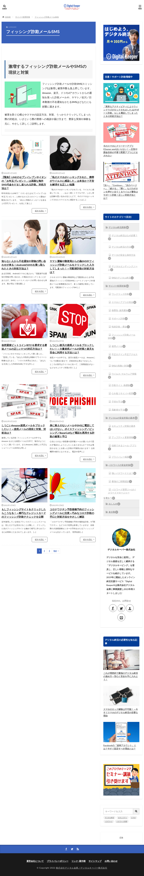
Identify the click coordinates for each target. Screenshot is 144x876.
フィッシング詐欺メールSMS (47, 17)
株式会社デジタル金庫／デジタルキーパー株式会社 (81, 867)
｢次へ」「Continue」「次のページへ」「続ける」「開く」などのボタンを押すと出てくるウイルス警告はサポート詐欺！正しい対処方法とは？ (120, 191)
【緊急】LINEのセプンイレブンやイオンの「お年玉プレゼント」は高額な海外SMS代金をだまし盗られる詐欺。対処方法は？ (24, 183)
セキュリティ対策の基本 (121, 428)
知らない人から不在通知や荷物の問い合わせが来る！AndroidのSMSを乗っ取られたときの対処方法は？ (24, 265)
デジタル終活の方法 (123, 247)
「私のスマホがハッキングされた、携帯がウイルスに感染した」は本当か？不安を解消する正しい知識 (72, 181)
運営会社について (35, 861)
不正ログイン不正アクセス (123, 356)
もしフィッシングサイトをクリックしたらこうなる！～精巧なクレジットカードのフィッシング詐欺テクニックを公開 (24, 513)
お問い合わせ (111, 861)
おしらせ (114, 504)
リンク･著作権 (78, 861)
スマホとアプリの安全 (124, 302)
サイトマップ (95, 861)
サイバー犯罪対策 (22, 17)
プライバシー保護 (122, 457)
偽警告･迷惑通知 (121, 310)
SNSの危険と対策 (122, 365)
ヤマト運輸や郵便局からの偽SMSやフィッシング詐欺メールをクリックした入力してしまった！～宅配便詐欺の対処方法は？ (72, 267)
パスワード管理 (121, 821)
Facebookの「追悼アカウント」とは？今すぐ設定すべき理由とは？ (119, 747)
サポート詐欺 (120, 318)
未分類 (113, 512)
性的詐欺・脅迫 (121, 326)
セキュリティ (122, 817)
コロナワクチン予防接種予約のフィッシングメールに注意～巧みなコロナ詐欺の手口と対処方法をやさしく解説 (72, 513)
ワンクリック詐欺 (122, 294)
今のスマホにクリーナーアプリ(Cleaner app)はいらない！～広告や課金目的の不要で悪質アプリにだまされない (120, 151)
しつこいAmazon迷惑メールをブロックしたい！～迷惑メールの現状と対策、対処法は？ (24, 429)
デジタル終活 (109, 817)
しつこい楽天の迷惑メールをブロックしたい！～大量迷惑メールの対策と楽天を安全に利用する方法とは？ (72, 349)
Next (55, 551)
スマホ (133, 817)
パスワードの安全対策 (121, 465)
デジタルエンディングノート (123, 268)
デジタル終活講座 (119, 227)
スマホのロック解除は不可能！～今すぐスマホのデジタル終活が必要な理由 (120, 712)
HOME (8, 17)
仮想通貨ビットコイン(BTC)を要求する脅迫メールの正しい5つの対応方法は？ (24, 347)
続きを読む (39, 211)
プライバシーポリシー (57, 861)
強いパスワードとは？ (124, 473)
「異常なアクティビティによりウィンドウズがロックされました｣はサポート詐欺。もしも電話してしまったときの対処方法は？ (121, 111)
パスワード (109, 821)
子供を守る (119, 401)
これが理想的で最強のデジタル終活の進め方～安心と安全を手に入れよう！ (120, 676)
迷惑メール (119, 346)
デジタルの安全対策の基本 (123, 418)
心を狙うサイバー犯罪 (124, 393)
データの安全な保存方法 (121, 257)
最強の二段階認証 (122, 481)
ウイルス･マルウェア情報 (122, 375)
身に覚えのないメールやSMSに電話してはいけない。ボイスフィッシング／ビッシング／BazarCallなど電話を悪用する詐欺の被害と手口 (72, 431)
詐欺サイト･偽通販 (122, 385)
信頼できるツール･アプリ (122, 447)
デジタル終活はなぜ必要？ (123, 237)
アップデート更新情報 (124, 437)
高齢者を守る (120, 409)
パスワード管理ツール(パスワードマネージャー (122, 491)
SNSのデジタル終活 (123, 277)
